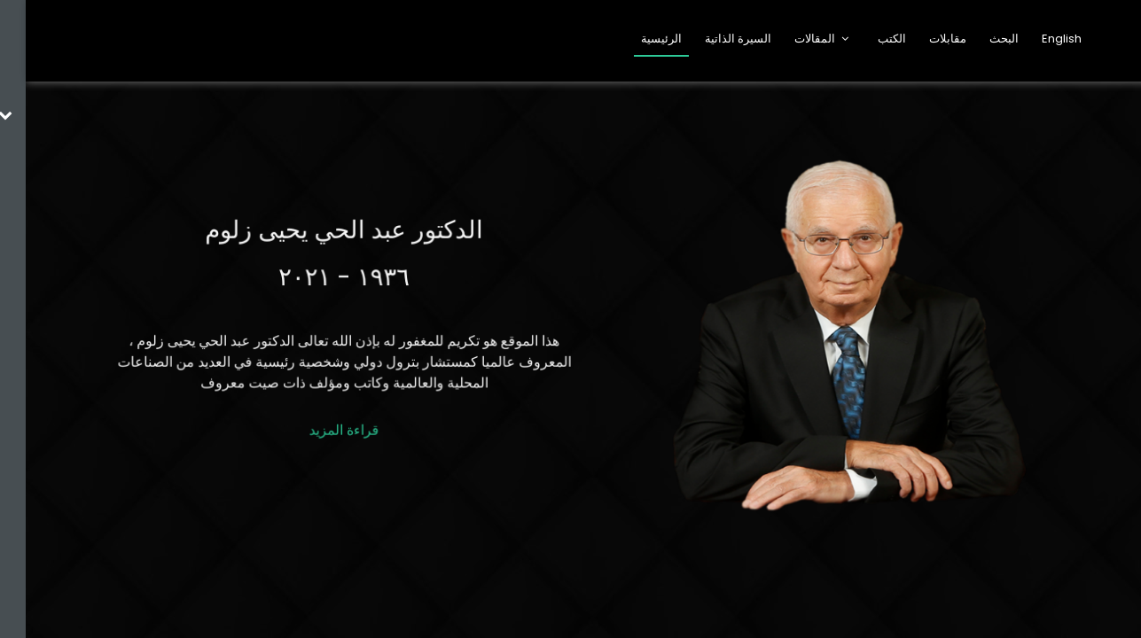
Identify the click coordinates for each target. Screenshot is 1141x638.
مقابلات (922, 38)
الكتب (866, 38)
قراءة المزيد (318, 426)
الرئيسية (635, 38)
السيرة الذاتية (712, 38)
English (1036, 38)
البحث (978, 38)
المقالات (789, 38)
